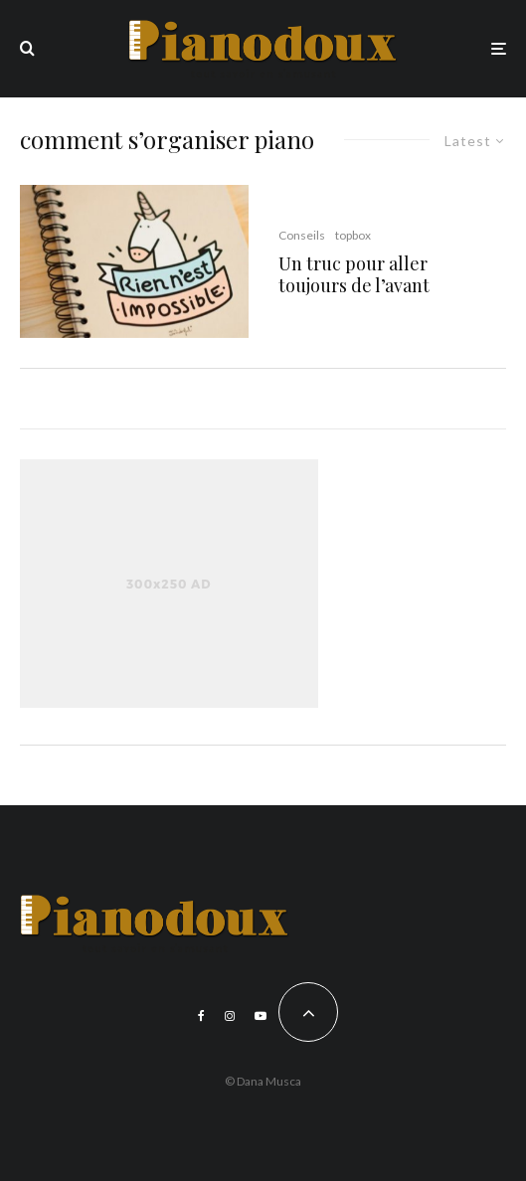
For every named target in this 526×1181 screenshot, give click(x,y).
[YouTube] (260, 1016)
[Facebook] (201, 1016)
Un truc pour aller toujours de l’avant (354, 274)
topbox (353, 235)
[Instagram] (230, 1016)
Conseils (301, 235)
